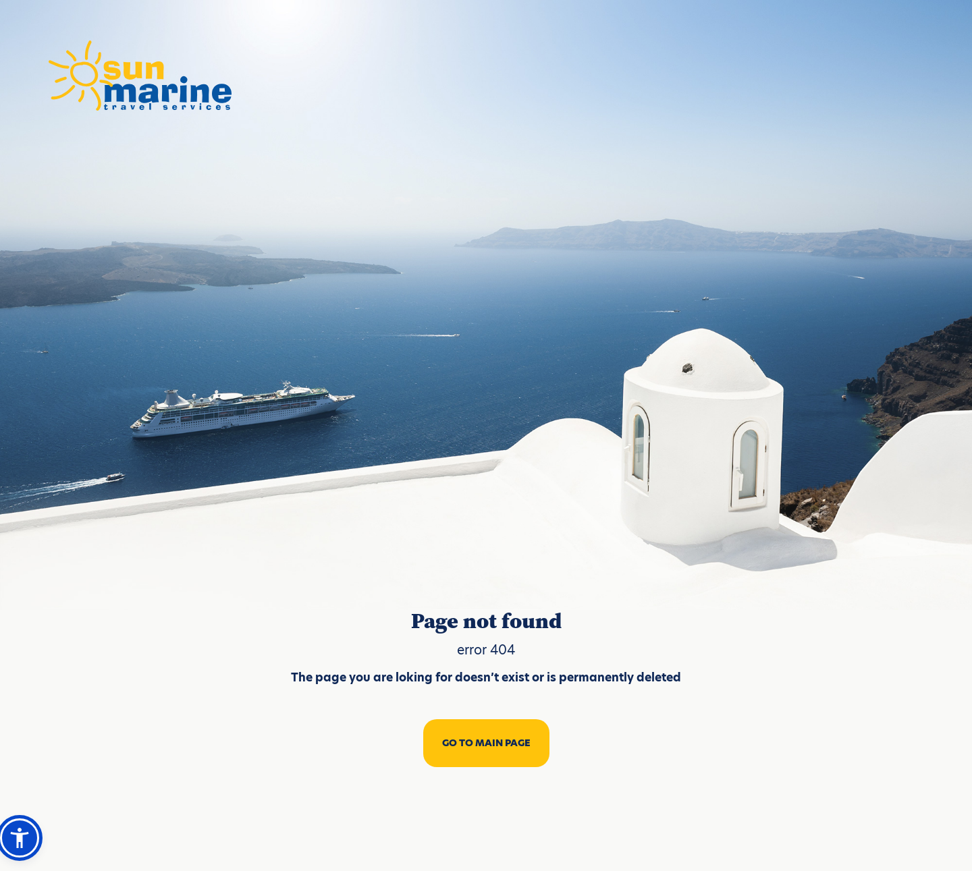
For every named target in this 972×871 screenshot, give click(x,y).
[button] (19, 838)
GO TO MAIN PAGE (486, 743)
